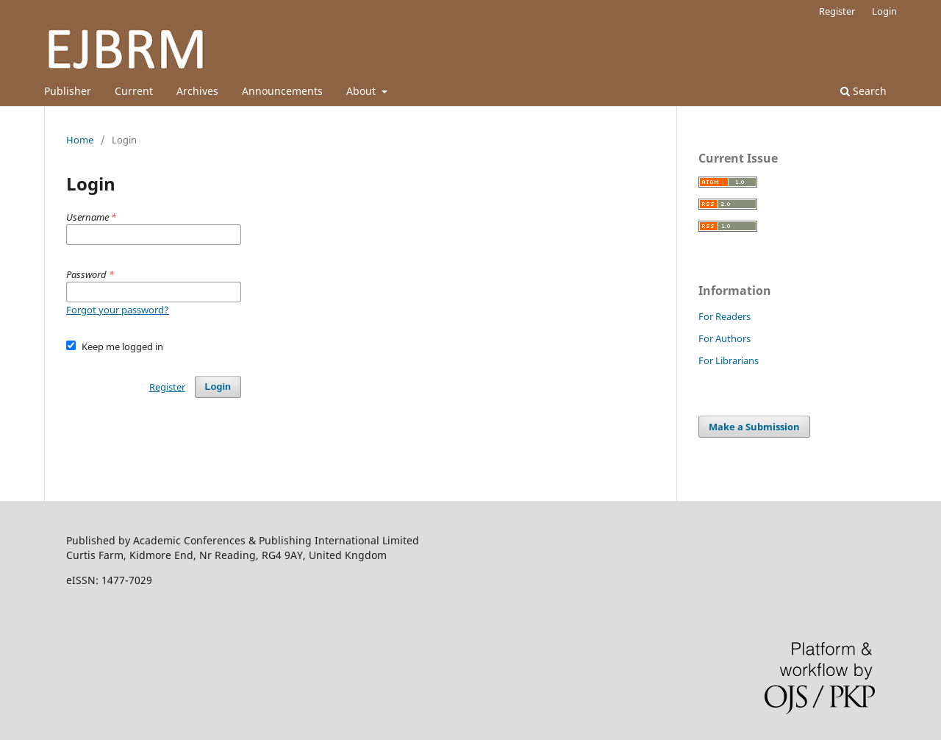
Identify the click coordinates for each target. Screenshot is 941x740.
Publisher (67, 91)
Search (863, 91)
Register (837, 11)
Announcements (282, 91)
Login (884, 11)
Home (79, 139)
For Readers (724, 316)
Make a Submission (754, 426)
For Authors (724, 338)
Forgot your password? (117, 309)
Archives (197, 91)
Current (134, 91)
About (362, 91)
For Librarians (728, 360)
